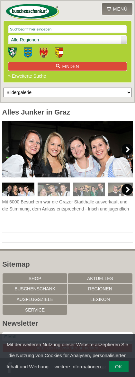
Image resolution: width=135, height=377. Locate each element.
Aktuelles (100, 278)
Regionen (100, 288)
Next (127, 149)
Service (35, 310)
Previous (8, 149)
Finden (67, 66)
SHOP (35, 278)
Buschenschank (34, 288)
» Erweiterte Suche (27, 76)
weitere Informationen (77, 366)
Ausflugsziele (34, 299)
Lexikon (100, 299)
